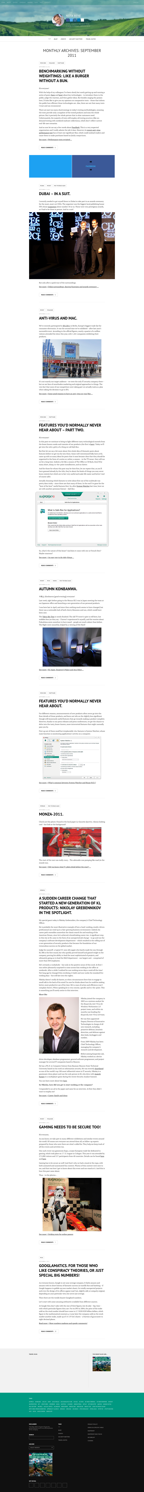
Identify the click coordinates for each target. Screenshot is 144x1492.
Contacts (47, 2)
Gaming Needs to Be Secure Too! (70, 1126)
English (135, 2)
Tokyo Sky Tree (48, 616)
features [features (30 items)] (45, 1404)
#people (42, 890)
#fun (48, 580)
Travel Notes (91, 39)
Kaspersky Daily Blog (95, 1434)
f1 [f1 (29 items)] (39, 1404)
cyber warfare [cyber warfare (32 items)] (102, 1402)
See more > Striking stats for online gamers (56, 1234)
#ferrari (42, 806)
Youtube (53, 1485)
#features (43, 63)
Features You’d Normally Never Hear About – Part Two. (70, 427)
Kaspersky (91, 1431)
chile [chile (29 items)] (76, 1402)
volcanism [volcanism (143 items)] (41, 1411)
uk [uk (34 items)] (30, 1411)
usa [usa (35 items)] (35, 1411)
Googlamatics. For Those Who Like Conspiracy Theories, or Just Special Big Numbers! (71, 1270)
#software (61, 63)
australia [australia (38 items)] (56, 1402)
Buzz (55, 39)
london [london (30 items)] (57, 1406)
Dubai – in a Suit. (54, 193)
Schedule (23, 2)
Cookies (90, 1441)
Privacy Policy (93, 1424)
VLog (36, 2)
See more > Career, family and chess (53, 1095)
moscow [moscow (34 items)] (73, 1406)
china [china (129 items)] (82, 1402)
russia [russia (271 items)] (69, 1409)
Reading (30, 2)
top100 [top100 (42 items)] (101, 1409)
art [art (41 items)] (50, 1402)
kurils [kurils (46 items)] (40, 1406)
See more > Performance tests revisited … (55, 139)
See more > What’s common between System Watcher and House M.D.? (67, 782)
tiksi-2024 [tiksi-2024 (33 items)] (94, 1409)
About (9, 2)
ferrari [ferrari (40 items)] (52, 1404)
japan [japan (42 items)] (100, 1404)
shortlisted (99, 1068)
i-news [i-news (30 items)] (70, 1404)
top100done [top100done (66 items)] (109, 1409)
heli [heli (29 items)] (58, 1404)
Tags (41, 2)
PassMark (76, 127)
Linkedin (78, 20)
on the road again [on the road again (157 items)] (99, 1406)
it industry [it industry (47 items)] (92, 1404)
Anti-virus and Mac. (58, 318)
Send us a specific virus (96, 1427)
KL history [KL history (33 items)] (33, 1406)
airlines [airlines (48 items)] (38, 1402)
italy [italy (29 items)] (85, 1404)
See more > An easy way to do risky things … (56, 557)
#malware (52, 63)
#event (49, 185)
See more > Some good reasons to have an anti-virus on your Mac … (66, 393)
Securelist (91, 1437)
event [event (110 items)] (111, 1402)
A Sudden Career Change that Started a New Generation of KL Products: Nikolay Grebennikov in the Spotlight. (70, 905)
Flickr (59, 1485)
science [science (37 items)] (75, 1409)
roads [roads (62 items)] (63, 1409)
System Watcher (83, 486)
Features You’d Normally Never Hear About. (70, 703)
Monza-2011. (51, 814)
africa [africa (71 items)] (32, 1402)
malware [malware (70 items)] (65, 1406)
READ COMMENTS (48, 147)
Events (63, 39)
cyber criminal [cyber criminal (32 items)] (90, 1402)
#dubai (42, 185)
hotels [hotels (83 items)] (64, 1404)
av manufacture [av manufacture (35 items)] (67, 1402)
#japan (55, 580)
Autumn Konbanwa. (58, 588)
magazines (52, 206)
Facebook (67, 20)
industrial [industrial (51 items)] (78, 1404)
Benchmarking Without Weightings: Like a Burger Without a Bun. (64, 75)
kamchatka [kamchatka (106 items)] (107, 1404)
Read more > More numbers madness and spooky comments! (63, 1323)
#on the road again (59, 185)
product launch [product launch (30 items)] (53, 1409)
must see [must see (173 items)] (88, 1406)
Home (3, 2)
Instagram (75, 20)
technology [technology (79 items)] (84, 1409)
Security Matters (75, 39)
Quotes (15, 2)
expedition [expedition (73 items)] (33, 1404)
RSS (65, 1485)
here (53, 95)
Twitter (71, 20)
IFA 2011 (66, 326)
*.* (49, 39)
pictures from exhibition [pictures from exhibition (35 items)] (38, 1409)
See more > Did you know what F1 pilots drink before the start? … (65, 867)
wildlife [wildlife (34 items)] (49, 1411)
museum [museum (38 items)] (80, 1406)
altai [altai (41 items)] (44, 1402)
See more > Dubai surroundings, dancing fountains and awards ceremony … (69, 286)
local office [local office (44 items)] (48, 1406)
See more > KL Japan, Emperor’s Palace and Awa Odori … (61, 669)
